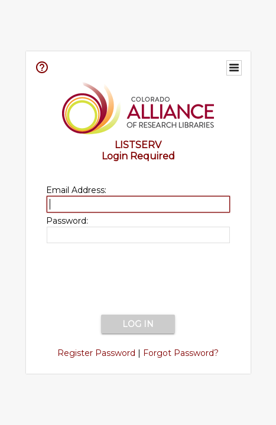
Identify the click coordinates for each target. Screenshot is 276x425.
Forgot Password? (181, 353)
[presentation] (138, 280)
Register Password (96, 353)
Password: (67, 220)
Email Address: (76, 190)
